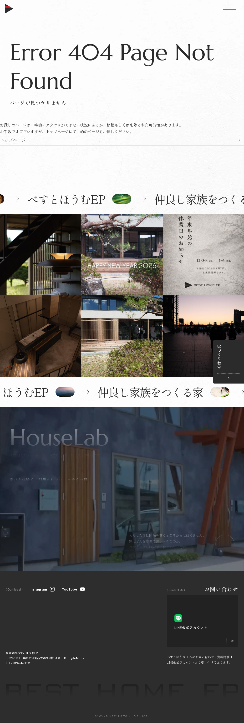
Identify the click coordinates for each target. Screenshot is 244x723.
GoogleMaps (74, 658)
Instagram (42, 588)
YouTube (73, 588)
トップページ (13, 140)
